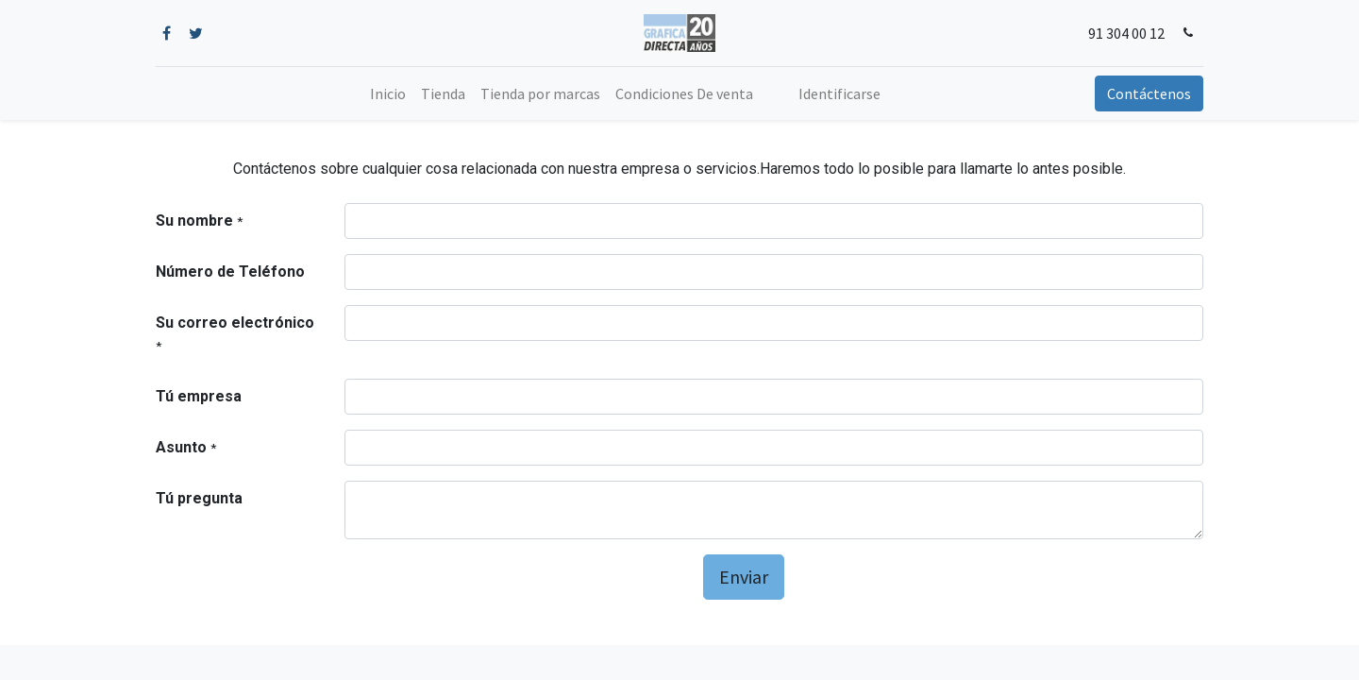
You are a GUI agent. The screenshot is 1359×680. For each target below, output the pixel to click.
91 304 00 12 (1126, 33)
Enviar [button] (743, 576)
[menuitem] (387, 93)
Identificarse (839, 93)
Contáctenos (1149, 93)
